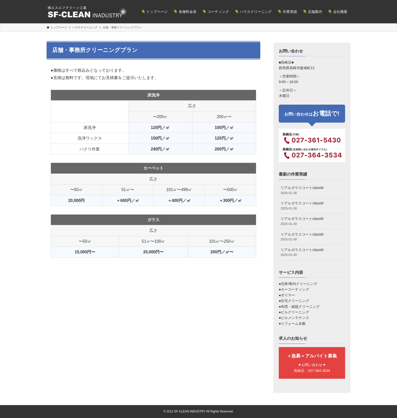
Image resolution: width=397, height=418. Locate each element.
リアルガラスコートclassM (312, 190)
